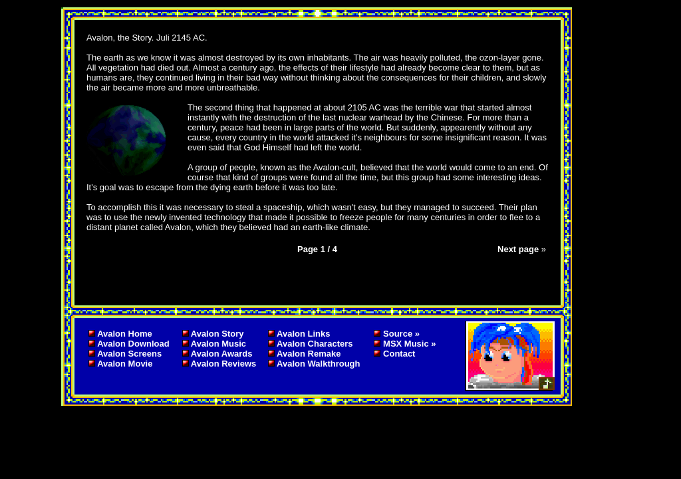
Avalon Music (218, 344)
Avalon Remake (308, 354)
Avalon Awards (222, 354)
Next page (518, 249)
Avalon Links (303, 334)
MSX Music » (409, 344)
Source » (401, 334)
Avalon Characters (314, 344)
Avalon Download (133, 344)
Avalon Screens (129, 354)
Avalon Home (124, 334)
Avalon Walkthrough (318, 364)
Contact (399, 354)
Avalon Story (217, 334)
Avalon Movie (124, 364)
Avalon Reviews (224, 364)
